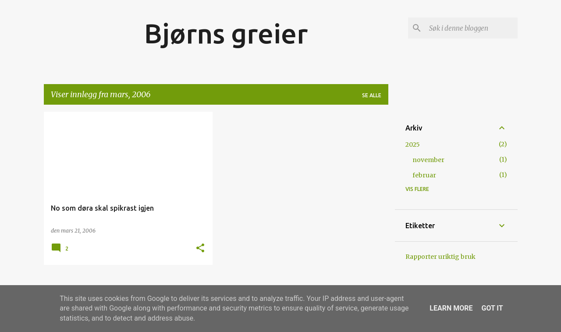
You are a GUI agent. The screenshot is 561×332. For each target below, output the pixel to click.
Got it (492, 308)
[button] (200, 248)
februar (424, 175)
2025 (412, 144)
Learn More (451, 308)
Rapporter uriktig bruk (440, 257)
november (428, 160)
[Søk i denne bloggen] (472, 28)
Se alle (371, 95)
